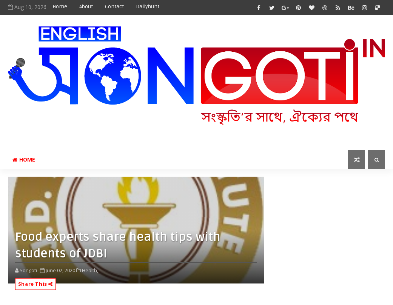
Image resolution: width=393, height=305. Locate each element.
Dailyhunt (147, 6)
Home (59, 6)
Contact (114, 6)
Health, (90, 270)
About (86, 6)
